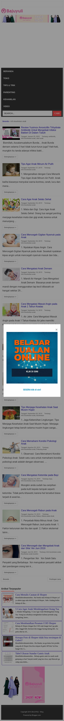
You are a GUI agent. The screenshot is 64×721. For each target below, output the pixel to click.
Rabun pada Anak (48, 516)
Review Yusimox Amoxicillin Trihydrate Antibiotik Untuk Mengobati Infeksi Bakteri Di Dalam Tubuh (41, 130)
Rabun (38, 516)
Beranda (8, 71)
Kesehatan (40, 343)
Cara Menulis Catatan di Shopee (31, 594)
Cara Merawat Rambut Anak (35, 338)
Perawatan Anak (50, 343)
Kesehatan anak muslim (29, 554)
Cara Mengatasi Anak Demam (36, 268)
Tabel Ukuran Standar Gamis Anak (32, 653)
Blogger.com (36, 715)
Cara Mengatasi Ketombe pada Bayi (39, 475)
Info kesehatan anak (28, 138)
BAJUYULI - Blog (37, 712)
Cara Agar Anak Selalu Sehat (36, 199)
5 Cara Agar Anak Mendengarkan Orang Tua (37, 609)
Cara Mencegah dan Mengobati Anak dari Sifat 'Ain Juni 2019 (40, 547)
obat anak (39, 138)
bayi (50, 479)
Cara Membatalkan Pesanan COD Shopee (35, 623)
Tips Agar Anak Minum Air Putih (37, 164)
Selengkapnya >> (10, 157)
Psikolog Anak (41, 449)
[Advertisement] (32, 45)
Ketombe (39, 481)
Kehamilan (9, 99)
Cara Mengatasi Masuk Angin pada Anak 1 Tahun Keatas (39, 305)
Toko (6, 78)
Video (6, 106)
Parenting (9, 92)
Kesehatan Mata (50, 381)
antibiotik (52, 136)
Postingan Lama (55, 579)
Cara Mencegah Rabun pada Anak (39, 510)
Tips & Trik (9, 85)
